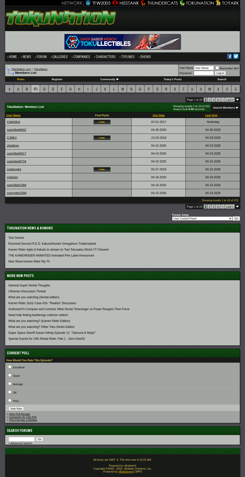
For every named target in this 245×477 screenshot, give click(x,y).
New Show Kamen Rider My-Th (29, 261)
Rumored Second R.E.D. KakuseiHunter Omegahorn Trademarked (52, 243)
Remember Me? (227, 68)
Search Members (224, 107)
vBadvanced (125, 471)
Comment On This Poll (22, 417)
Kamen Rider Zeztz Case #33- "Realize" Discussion (42, 303)
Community (109, 79)
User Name (186, 67)
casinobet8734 (16, 161)
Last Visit (211, 115)
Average (18, 384)
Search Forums (19, 431)
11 (218, 99)
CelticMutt (13, 122)
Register (57, 79)
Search (221, 79)
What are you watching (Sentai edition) (33, 297)
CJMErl (12, 137)
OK (15, 392)
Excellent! (19, 367)
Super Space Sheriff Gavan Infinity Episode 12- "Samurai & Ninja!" (52, 333)
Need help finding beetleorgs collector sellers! (38, 315)
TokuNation (40, 69)
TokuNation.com (21, 69)
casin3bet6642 (16, 130)
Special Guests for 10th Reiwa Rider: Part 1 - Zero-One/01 (46, 338)
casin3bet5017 (16, 153)
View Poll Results (19, 414)
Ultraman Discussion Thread (27, 291)
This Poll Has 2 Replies (23, 419)
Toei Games (16, 237)
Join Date (159, 115)
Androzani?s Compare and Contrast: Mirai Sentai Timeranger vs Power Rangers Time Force (68, 309)
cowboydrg (14, 169)
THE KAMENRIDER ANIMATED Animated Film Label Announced (51, 255)
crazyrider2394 (16, 193)
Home (13, 57)
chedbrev (13, 145)
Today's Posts (172, 79)
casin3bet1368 (16, 185)
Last (230, 99)
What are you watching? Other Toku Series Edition (41, 327)
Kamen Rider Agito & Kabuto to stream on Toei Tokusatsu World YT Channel (58, 249)
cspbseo (12, 177)
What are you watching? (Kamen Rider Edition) (39, 321)
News (27, 57)
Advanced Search (21, 443)
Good (16, 375)
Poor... (17, 400)
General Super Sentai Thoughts (29, 285)
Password (185, 73)
